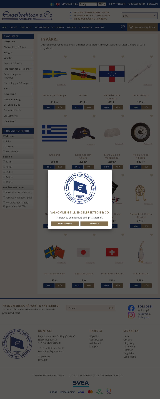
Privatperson (65, 223)
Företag (94, 223)
